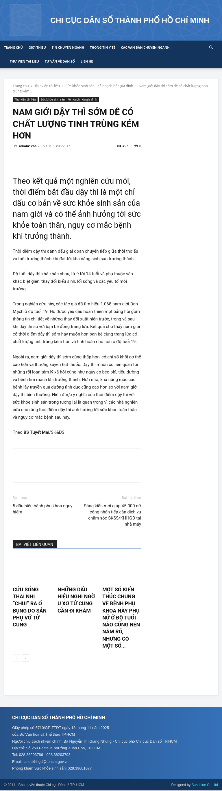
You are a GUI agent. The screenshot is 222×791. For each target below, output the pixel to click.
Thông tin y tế (102, 47)
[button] (211, 47)
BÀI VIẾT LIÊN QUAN (34, 544)
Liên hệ (87, 61)
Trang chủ (13, 47)
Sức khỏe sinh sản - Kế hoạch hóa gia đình (99, 85)
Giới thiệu (37, 47)
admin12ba (27, 146)
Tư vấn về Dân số (60, 61)
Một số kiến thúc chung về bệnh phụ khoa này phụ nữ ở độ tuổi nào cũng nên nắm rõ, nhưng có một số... (121, 617)
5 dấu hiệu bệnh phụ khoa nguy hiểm (42, 509)
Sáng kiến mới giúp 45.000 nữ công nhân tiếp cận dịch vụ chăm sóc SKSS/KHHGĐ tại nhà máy (112, 515)
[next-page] (25, 657)
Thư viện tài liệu (24, 61)
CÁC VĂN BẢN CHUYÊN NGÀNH (145, 47)
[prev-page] (16, 657)
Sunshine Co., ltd (205, 785)
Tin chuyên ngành (68, 47)
